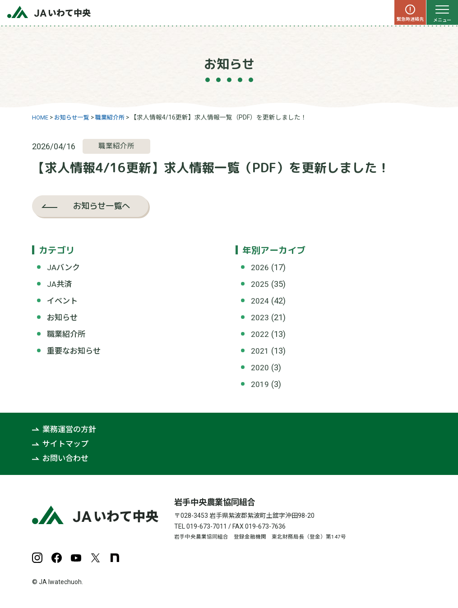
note (115, 557)
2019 (260, 383)
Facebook (56, 557)
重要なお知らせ (75, 350)
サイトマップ (66, 442)
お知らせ (63, 317)
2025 (260, 284)
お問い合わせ (66, 457)
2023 (260, 317)
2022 (260, 333)
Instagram (37, 557)
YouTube (76, 557)
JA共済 (60, 284)
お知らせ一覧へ (101, 206)
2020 (260, 367)
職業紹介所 (67, 333)
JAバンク (64, 267)
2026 (260, 267)
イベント (63, 300)
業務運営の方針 (70, 428)
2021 (260, 350)
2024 (260, 300)
